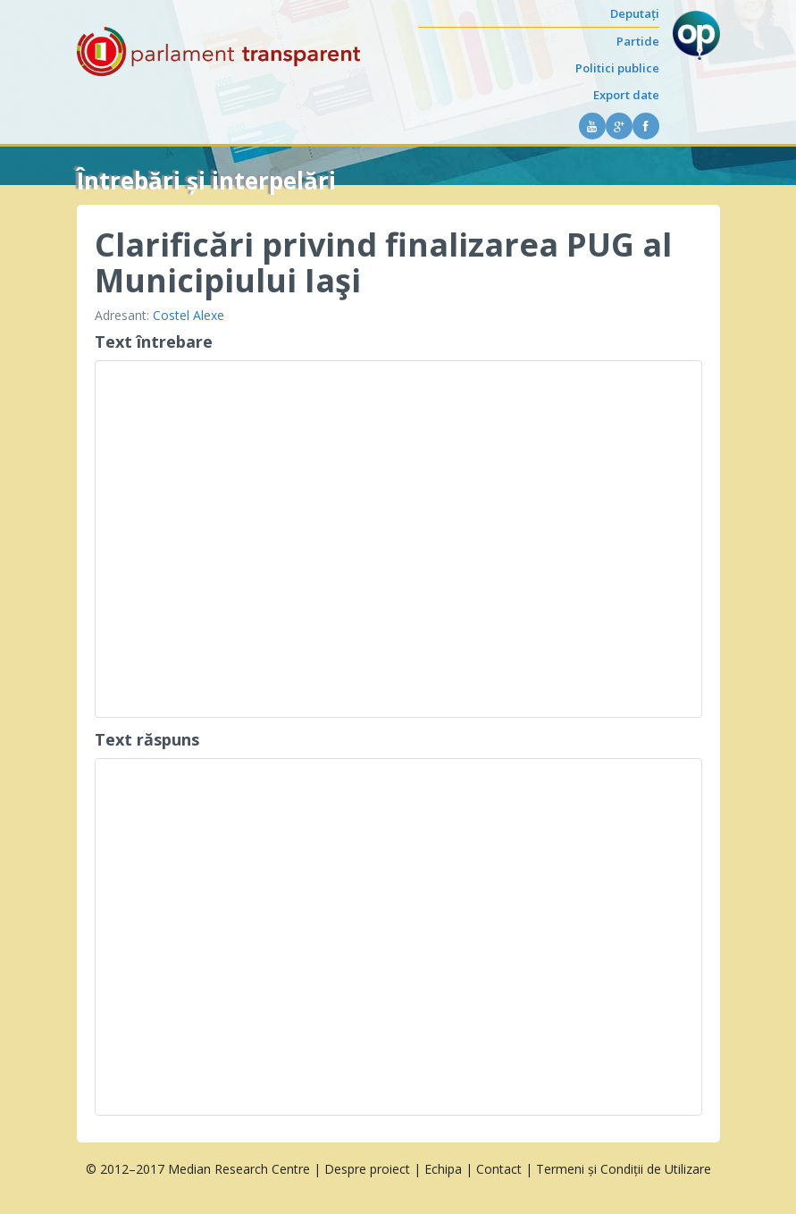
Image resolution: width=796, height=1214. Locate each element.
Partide (637, 41)
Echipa (443, 1168)
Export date (626, 95)
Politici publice (617, 68)
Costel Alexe (188, 315)
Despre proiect (367, 1168)
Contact (499, 1168)
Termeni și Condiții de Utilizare (623, 1168)
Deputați (634, 13)
